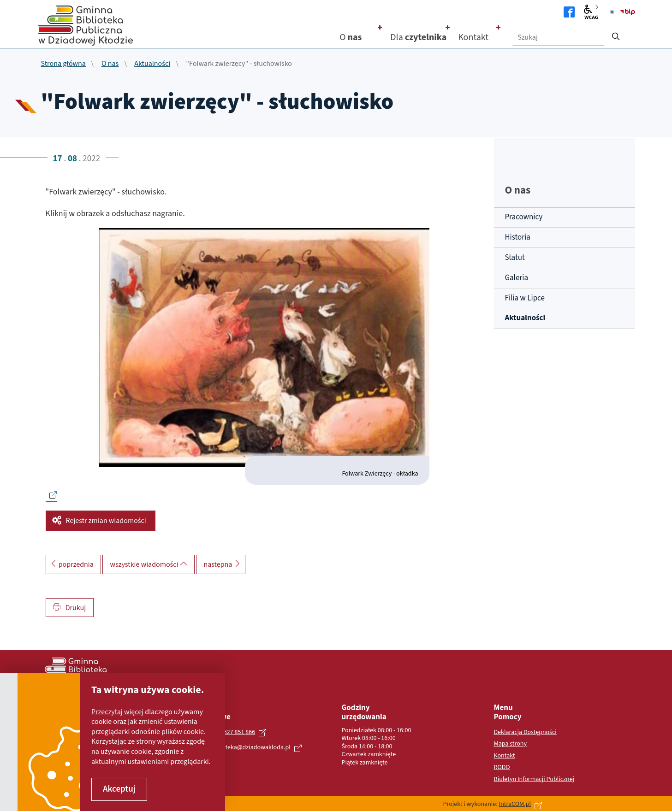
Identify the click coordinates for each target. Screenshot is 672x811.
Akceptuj (119, 789)
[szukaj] (616, 33)
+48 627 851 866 (234, 732)
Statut (515, 257)
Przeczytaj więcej (117, 712)
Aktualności (152, 64)
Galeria (516, 277)
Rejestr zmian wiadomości (106, 521)
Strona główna (63, 64)
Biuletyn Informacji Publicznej (534, 780)
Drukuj (69, 608)
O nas (110, 64)
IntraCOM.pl (515, 804)
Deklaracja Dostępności (525, 733)
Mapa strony (510, 744)
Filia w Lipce (525, 298)
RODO (502, 768)
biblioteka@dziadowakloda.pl (250, 747)
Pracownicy (524, 217)
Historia (517, 237)
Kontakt (504, 756)
